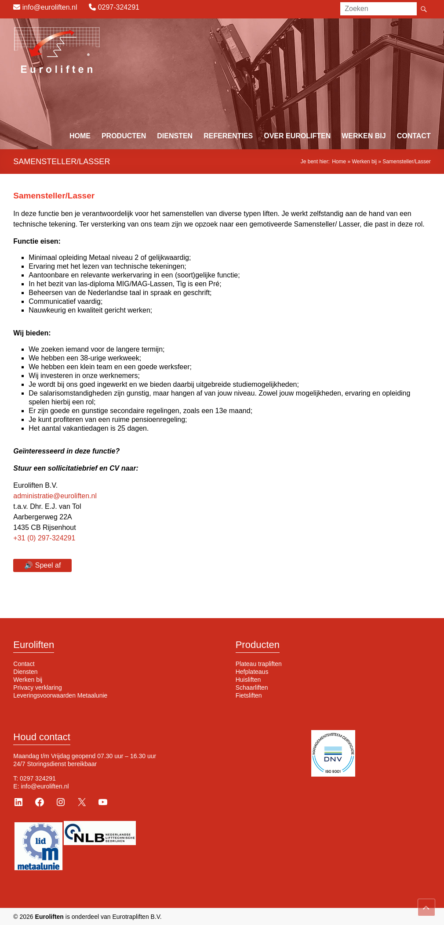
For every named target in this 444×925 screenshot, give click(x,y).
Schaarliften (252, 687)
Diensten (175, 136)
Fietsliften (249, 695)
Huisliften (248, 679)
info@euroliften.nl (49, 7)
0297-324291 (118, 7)
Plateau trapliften (259, 663)
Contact (414, 136)
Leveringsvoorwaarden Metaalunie (60, 695)
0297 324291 (38, 778)
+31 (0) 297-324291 (44, 538)
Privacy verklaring (37, 687)
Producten (124, 136)
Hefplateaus (252, 671)
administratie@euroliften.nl (55, 496)
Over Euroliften (297, 136)
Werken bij (364, 136)
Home (80, 136)
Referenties (228, 136)
